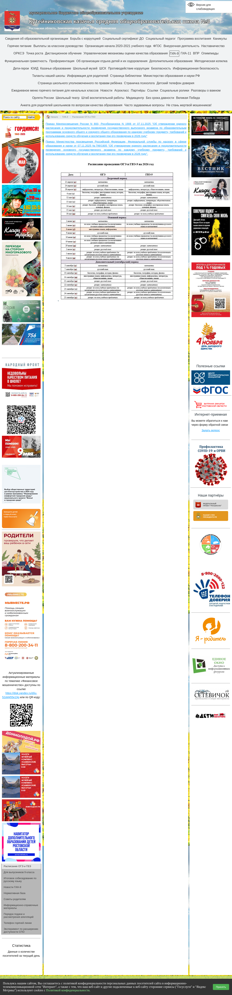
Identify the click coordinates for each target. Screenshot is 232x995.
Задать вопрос (211, 430)
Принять (221, 987)
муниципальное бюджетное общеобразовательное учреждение (86, 13)
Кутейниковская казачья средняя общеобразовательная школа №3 (119, 21)
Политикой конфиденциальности (68, 990)
